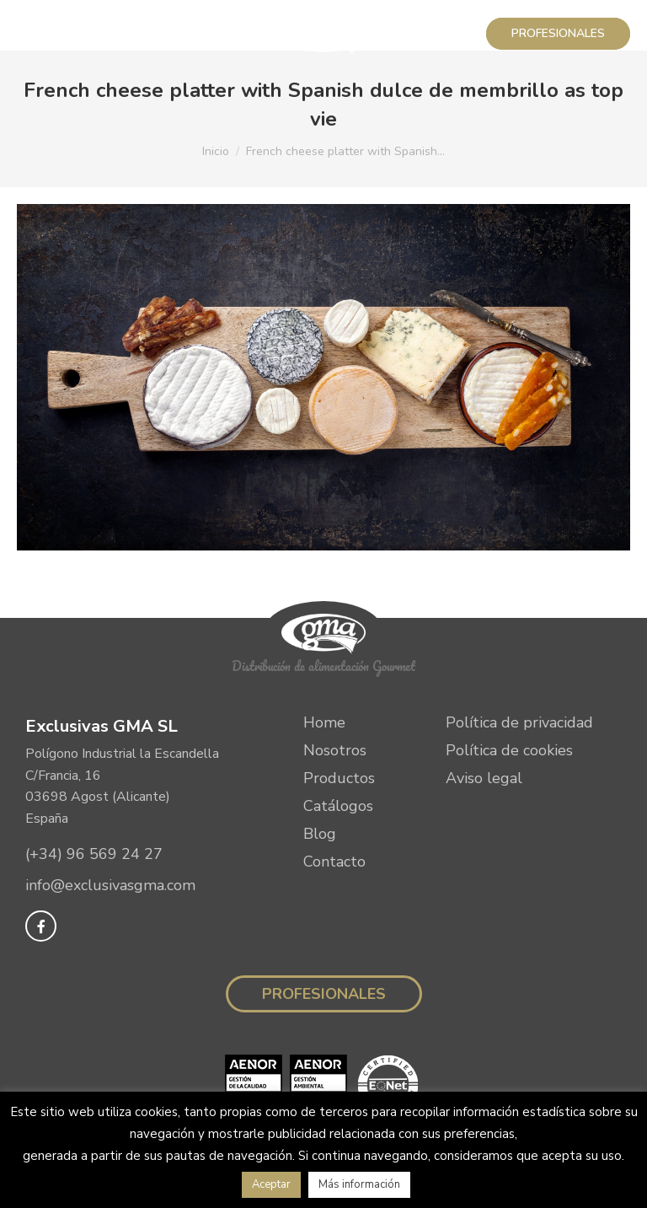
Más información (359, 1184)
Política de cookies (509, 750)
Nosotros (334, 750)
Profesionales (324, 994)
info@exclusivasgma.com (110, 886)
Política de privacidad (519, 722)
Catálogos (338, 805)
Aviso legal (484, 778)
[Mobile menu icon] (35, 34)
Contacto (334, 861)
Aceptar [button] (271, 1184)
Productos (339, 778)
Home (324, 722)
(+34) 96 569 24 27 (94, 854)
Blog (319, 833)
